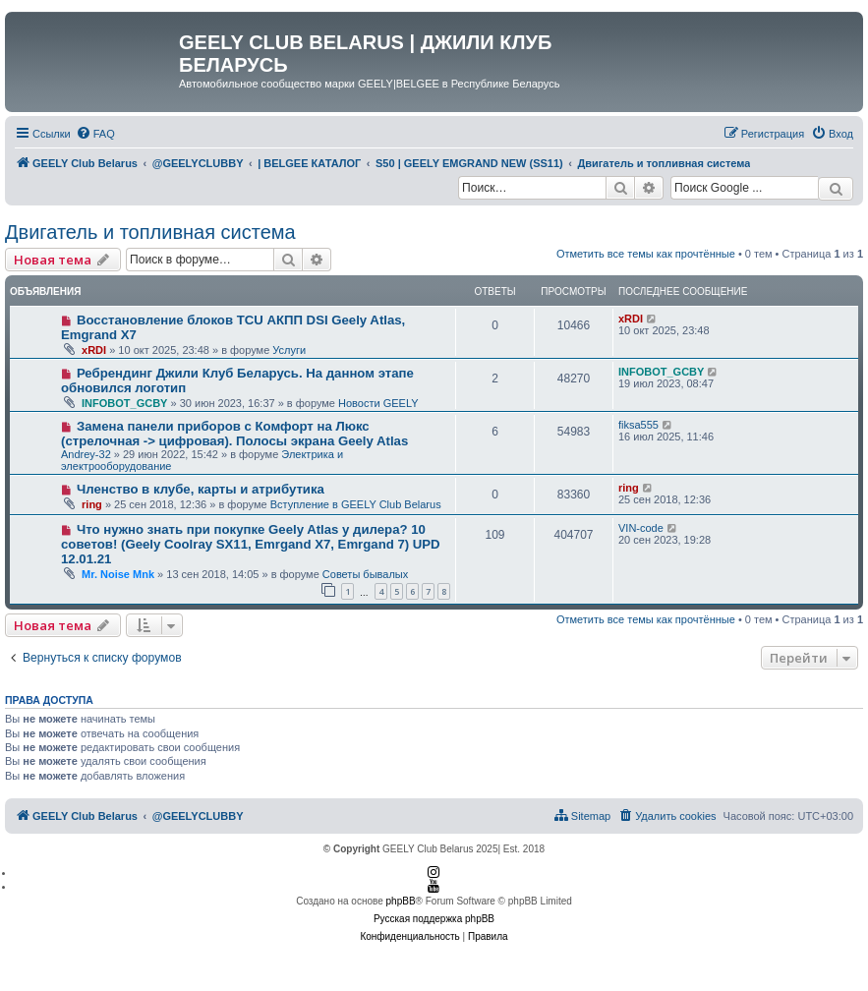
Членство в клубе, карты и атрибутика (200, 489)
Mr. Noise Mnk (118, 574)
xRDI (94, 350)
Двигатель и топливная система (150, 232)
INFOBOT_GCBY (124, 403)
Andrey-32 (86, 454)
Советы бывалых (365, 574)
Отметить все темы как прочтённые (645, 254)
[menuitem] (95, 134)
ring (92, 504)
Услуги (289, 350)
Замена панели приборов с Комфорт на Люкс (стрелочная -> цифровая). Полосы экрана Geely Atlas (234, 433)
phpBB (401, 901)
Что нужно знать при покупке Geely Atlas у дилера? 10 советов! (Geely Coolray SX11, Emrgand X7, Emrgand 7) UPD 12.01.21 (250, 544)
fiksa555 (638, 425)
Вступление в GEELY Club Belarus (355, 504)
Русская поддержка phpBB (434, 918)
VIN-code (641, 528)
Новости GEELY (378, 403)
